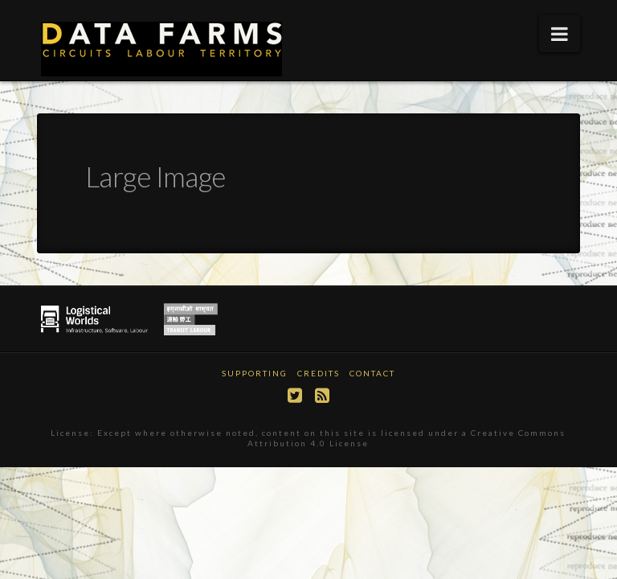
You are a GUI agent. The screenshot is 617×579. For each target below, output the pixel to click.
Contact (372, 373)
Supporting (255, 373)
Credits (318, 373)
